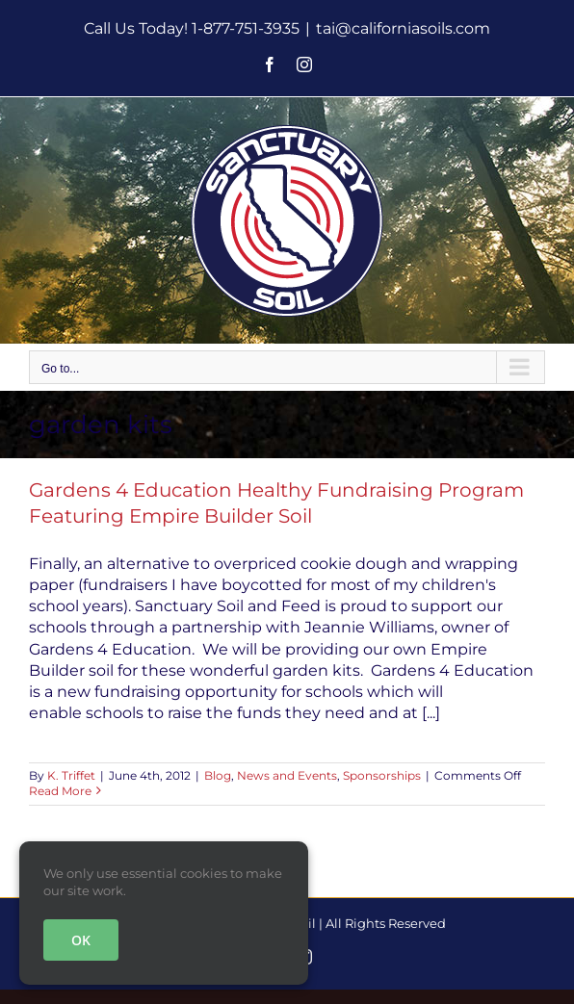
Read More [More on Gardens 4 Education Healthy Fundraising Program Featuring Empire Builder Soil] (60, 791)
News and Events (287, 775)
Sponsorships (382, 775)
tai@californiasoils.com (403, 28)
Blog (217, 775)
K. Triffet (71, 775)
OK (81, 940)
